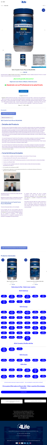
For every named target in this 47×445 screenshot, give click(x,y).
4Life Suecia (35, 317)
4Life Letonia (4, 317)
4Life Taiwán (43, 376)
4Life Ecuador (20, 296)
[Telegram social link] (28, 105)
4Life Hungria (43, 312)
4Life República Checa (27, 312)
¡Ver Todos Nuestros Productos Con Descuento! (14, 247)
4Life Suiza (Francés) (43, 317)
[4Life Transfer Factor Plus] (12, 269)
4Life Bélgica (4, 333)
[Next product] (45, 5)
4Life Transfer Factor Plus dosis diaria (25, 97)
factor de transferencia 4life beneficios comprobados (20, 99)
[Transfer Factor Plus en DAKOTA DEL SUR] (35, 269)
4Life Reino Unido (43, 327)
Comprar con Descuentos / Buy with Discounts (12, 401)
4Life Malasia (43, 370)
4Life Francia (4, 323)
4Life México (4, 296)
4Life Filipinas (12, 376)
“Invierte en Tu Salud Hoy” (8, 113)
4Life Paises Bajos (12, 327)
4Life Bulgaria (20, 312)
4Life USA (6, 5)
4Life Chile (20, 302)
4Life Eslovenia (20, 337)
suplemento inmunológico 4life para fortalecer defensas (31, 100)
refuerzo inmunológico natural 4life (14, 100)
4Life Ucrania (43, 360)
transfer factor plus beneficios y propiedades (24, 101)
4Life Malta (12, 317)
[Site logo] (23, 1)
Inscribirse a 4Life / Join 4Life (35, 401)
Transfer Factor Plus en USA (13, 103)
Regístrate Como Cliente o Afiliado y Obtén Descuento (23, 81)
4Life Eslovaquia (27, 327)
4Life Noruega (4, 337)
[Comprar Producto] (35, 278)
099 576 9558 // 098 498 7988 (24, 433)
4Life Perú (43, 296)
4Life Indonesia (12, 370)
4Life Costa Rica (4, 302)
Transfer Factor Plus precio (37, 103)
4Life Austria (20, 317)
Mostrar (11, 117)
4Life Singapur (20, 376)
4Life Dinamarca (35, 323)
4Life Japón (19, 370)
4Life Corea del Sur (35, 371)
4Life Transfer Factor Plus (12, 281)
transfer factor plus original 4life (25, 103)
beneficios (4, 212)
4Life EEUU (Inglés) (27, 296)
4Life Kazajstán (4, 360)
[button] (2, 30)
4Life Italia (35, 333)
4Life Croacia (27, 323)
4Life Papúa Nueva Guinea (4, 350)
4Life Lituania (4, 327)
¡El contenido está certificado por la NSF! (11, 167)
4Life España (4, 312)
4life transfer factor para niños (12, 97)
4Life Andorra (20, 323)
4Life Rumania (27, 317)
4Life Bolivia (12, 302)
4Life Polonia (20, 327)
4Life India (4, 370)
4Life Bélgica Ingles (12, 312)
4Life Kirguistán (11, 360)
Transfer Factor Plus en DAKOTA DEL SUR (34, 281)
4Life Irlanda (43, 323)
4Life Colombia (35, 296)
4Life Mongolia (27, 360)
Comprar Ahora (23, 91)
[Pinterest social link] (25, 105)
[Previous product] (42, 5)
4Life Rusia (20, 360)
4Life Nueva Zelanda (12, 349)
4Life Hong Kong (35, 376)
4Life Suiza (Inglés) (35, 327)
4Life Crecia (27, 333)
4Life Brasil (27, 302)
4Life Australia (20, 349)
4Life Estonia (19, 333)
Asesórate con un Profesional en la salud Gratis (25, 85)
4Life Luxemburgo (43, 333)
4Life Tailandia (27, 376)
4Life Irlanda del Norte (27, 338)
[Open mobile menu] (3, 2)
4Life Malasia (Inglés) (4, 376)
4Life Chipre (11, 333)
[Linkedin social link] (26, 105)
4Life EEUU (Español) (12, 296)
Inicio (2, 5)
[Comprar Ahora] (12, 278)
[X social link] (23, 105)
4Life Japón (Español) (28, 370)
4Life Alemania (12, 323)
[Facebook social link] (21, 105)
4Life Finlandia (35, 312)
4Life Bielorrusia (35, 360)
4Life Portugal (12, 337)
